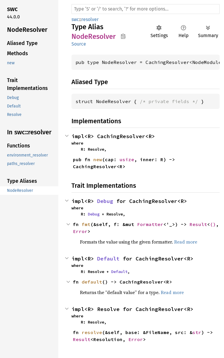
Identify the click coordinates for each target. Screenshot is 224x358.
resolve (92, 332)
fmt (86, 224)
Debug (105, 201)
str (196, 332)
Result (198, 224)
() (213, 224)
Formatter (150, 224)
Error (80, 231)
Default (108, 258)
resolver (90, 19)
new (97, 159)
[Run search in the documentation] (145, 9)
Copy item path (123, 36)
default (92, 282)
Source (78, 44)
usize (127, 159)
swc (75, 19)
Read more (185, 242)
